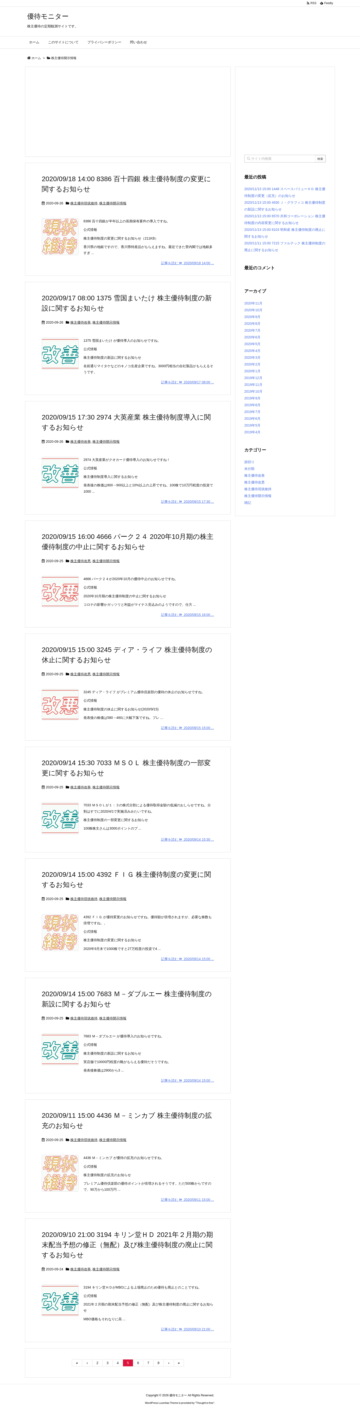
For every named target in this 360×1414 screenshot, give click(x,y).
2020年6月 (252, 337)
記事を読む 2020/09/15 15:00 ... (187, 728)
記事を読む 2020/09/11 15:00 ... (187, 1200)
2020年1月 (252, 371)
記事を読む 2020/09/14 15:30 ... (187, 839)
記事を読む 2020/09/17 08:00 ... (187, 382)
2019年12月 (253, 378)
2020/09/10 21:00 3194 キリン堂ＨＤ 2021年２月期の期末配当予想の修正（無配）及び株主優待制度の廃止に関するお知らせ (127, 1245)
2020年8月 (252, 324)
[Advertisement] (128, 112)
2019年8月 (252, 405)
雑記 (247, 503)
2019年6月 (252, 418)
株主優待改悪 (80, 561)
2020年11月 (253, 303)
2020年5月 (252, 344)
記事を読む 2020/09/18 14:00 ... (187, 263)
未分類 (249, 469)
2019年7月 (252, 412)
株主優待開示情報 (112, 203)
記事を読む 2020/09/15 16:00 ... (187, 615)
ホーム (36, 58)
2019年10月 (253, 391)
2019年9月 (252, 398)
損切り (249, 462)
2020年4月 (252, 351)
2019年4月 (252, 432)
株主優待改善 (80, 322)
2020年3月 (252, 357)
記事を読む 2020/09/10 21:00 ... (187, 1329)
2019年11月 (253, 385)
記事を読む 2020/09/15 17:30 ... (187, 502)
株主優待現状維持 (84, 203)
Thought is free (204, 1402)
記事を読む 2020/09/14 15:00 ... (187, 959)
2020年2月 (252, 364)
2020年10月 (253, 310)
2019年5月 (252, 425)
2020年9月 (252, 317)
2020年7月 (252, 330)
